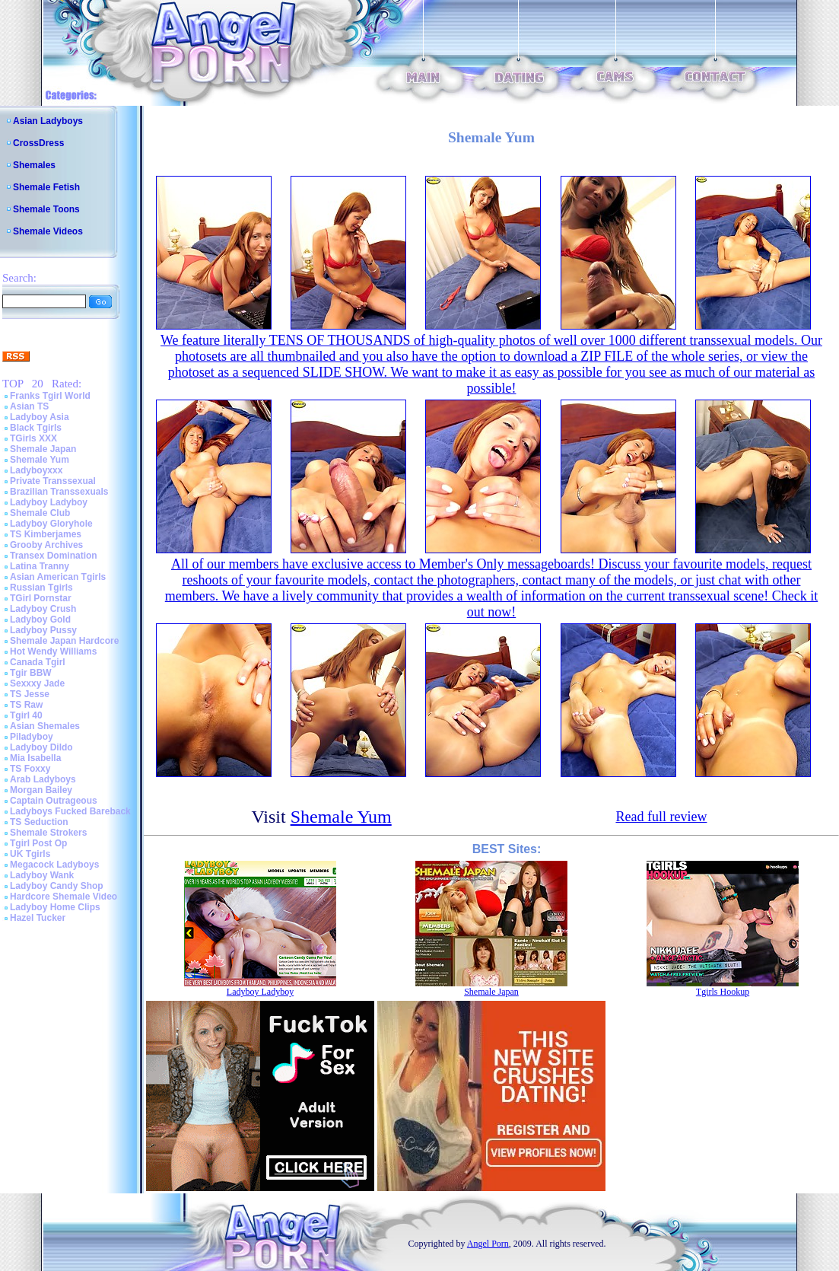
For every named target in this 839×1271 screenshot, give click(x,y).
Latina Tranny (39, 566)
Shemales (34, 165)
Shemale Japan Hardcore (64, 641)
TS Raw (26, 704)
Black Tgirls (36, 427)
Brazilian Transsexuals (59, 491)
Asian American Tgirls (58, 577)
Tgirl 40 (26, 715)
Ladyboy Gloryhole (51, 523)
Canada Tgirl (37, 662)
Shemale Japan (43, 449)
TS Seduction (39, 822)
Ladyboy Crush (43, 609)
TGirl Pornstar (41, 598)
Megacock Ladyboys (54, 864)
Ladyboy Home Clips (55, 907)
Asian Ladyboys (48, 121)
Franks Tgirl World (50, 395)
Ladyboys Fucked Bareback (70, 811)
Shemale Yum (39, 459)
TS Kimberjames (45, 534)
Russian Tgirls (41, 587)
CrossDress (38, 143)
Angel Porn (488, 1243)
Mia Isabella (35, 758)
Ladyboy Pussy (43, 630)
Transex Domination (53, 555)
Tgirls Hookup (722, 991)
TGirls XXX (33, 438)
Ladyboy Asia (39, 417)
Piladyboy (31, 736)
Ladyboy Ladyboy (48, 502)
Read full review (661, 816)
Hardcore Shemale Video (63, 896)
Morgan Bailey (41, 790)
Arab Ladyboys (43, 779)
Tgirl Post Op (38, 843)
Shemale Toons (46, 209)
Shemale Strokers (48, 832)
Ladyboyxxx (36, 470)
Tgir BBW (31, 672)
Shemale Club (40, 513)
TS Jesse (29, 694)
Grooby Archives (46, 545)
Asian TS (29, 406)
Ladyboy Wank (42, 875)
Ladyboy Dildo (41, 747)
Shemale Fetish (46, 187)
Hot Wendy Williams (53, 651)
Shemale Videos (48, 231)
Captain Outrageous (53, 800)
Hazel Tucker (37, 918)
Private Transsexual (53, 481)
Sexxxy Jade (37, 683)
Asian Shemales (45, 726)
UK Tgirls (30, 854)
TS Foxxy (30, 768)
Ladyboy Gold (40, 619)
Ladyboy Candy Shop (56, 886)
